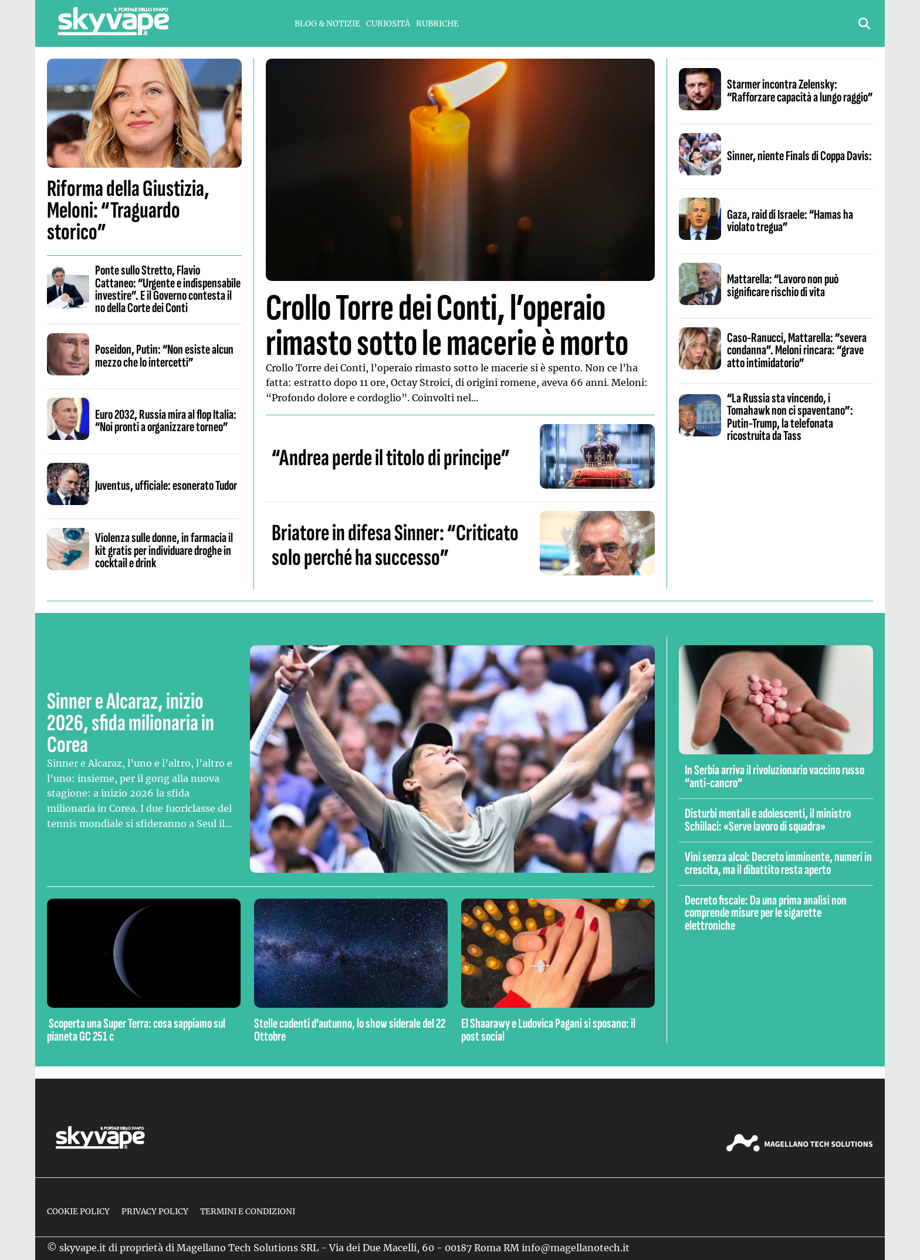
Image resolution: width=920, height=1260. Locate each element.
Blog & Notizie (327, 24)
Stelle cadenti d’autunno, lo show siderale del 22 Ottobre (349, 1029)
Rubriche (437, 24)
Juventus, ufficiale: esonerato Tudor (166, 485)
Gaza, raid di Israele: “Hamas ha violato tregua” (790, 220)
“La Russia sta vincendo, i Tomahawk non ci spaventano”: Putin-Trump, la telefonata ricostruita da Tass (790, 417)
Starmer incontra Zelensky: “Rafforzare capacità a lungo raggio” (800, 90)
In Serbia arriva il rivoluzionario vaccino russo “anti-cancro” (774, 776)
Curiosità (388, 24)
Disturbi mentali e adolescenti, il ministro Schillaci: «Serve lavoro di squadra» (768, 819)
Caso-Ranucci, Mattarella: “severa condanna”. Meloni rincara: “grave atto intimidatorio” (797, 350)
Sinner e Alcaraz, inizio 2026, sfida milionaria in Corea (130, 723)
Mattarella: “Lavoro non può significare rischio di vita (782, 285)
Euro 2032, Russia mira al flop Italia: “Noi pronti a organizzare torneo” (165, 421)
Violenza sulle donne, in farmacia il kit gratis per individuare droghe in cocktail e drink (164, 550)
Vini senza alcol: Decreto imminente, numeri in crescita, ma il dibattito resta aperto (778, 863)
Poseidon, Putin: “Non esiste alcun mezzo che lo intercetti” (164, 355)
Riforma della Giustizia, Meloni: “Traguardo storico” (128, 210)
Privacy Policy (154, 1212)
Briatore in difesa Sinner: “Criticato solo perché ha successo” (395, 545)
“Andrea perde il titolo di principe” (391, 458)
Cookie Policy (78, 1212)
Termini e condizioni (247, 1212)
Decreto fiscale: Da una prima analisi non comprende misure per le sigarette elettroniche (766, 913)
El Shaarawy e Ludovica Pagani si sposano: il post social (548, 1029)
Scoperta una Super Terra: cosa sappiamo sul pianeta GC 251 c (136, 1029)
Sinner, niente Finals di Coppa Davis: (799, 156)
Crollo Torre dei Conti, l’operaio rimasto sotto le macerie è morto (447, 325)
